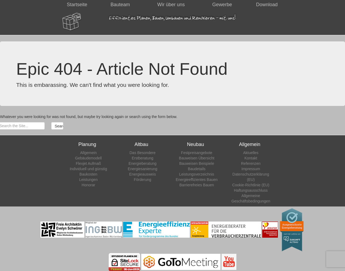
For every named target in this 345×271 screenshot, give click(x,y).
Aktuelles (250, 153)
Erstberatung (142, 158)
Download (267, 4)
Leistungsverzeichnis (196, 174)
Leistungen (88, 179)
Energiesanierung (142, 169)
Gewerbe (222, 4)
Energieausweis (142, 174)
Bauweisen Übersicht (197, 158)
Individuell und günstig (88, 169)
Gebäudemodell (88, 158)
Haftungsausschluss (251, 190)
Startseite (77, 4)
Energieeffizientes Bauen (197, 179)
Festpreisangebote (196, 153)
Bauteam (120, 4)
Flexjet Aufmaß (88, 163)
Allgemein (88, 153)
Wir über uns (171, 4)
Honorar (88, 185)
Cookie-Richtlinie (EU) (251, 185)
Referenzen (250, 163)
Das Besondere (143, 153)
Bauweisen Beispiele (196, 163)
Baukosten (88, 174)
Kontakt (250, 158)
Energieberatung (143, 163)
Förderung (142, 179)
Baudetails (196, 169)
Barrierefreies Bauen (196, 185)
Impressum (251, 169)
